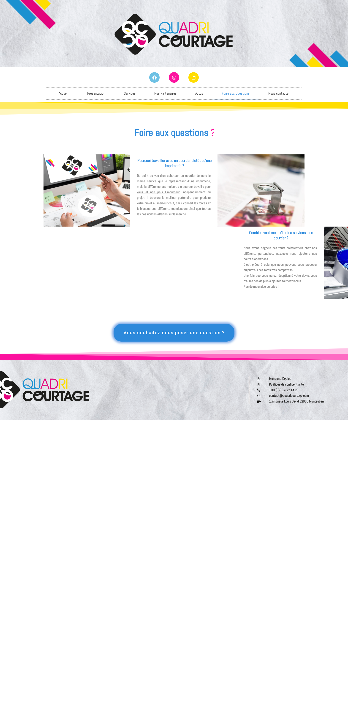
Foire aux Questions (236, 93)
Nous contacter (279, 93)
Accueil (63, 93)
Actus (199, 93)
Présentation (96, 93)
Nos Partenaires (165, 93)
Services (130, 93)
